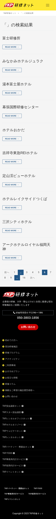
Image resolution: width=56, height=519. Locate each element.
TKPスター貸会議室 (11, 412)
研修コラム (10, 384)
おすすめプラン (12, 371)
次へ (32, 277)
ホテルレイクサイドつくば (24, 199)
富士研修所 (11, 38)
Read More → (12, 47)
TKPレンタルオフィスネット (15, 418)
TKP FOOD (7, 453)
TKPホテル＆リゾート (12, 424)
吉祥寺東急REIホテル (19, 153)
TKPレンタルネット (11, 437)
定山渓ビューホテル (18, 176)
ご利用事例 (10, 365)
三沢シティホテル (17, 222)
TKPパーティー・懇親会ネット (16, 447)
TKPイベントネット (11, 472)
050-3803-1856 (28, 318)
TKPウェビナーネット (12, 431)
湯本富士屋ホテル (17, 84)
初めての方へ (11, 340)
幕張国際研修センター (20, 107)
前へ (6, 272)
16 (24, 277)
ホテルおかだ (13, 130)
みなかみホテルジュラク (22, 61)
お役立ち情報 (11, 377)
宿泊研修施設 (11, 346)
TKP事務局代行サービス (13, 459)
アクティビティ (12, 359)
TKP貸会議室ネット (11, 406)
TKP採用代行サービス (12, 465)
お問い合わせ (28, 327)
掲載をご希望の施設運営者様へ (19, 390)
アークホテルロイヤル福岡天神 (26, 247)
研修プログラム (12, 352)
